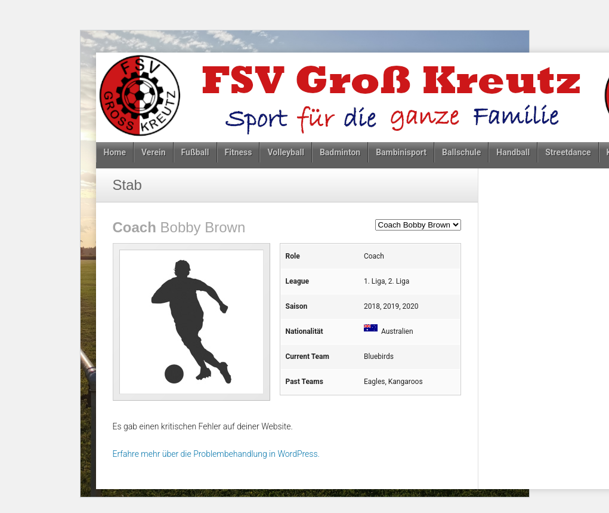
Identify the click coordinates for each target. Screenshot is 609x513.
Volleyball (285, 152)
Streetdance (568, 152)
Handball (513, 152)
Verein (153, 152)
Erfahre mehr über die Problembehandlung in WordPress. (216, 454)
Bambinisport (401, 152)
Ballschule (461, 152)
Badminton (340, 152)
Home (115, 152)
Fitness (238, 152)
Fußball (195, 152)
